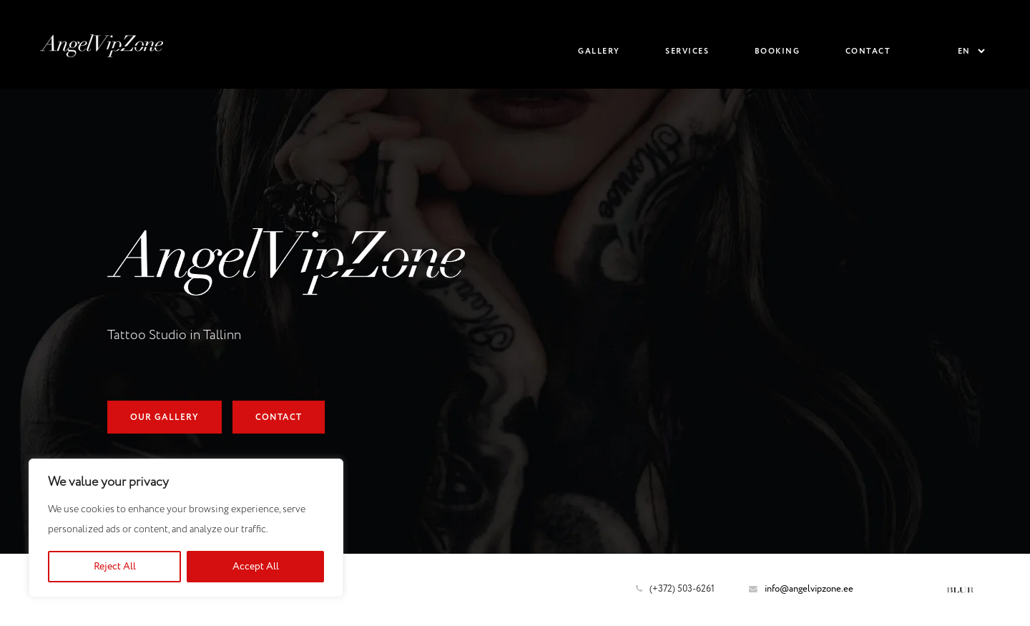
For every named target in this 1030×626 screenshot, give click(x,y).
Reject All (115, 567)
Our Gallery (164, 418)
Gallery (599, 51)
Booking (777, 51)
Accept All (255, 567)
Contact (868, 51)
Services (687, 51)
